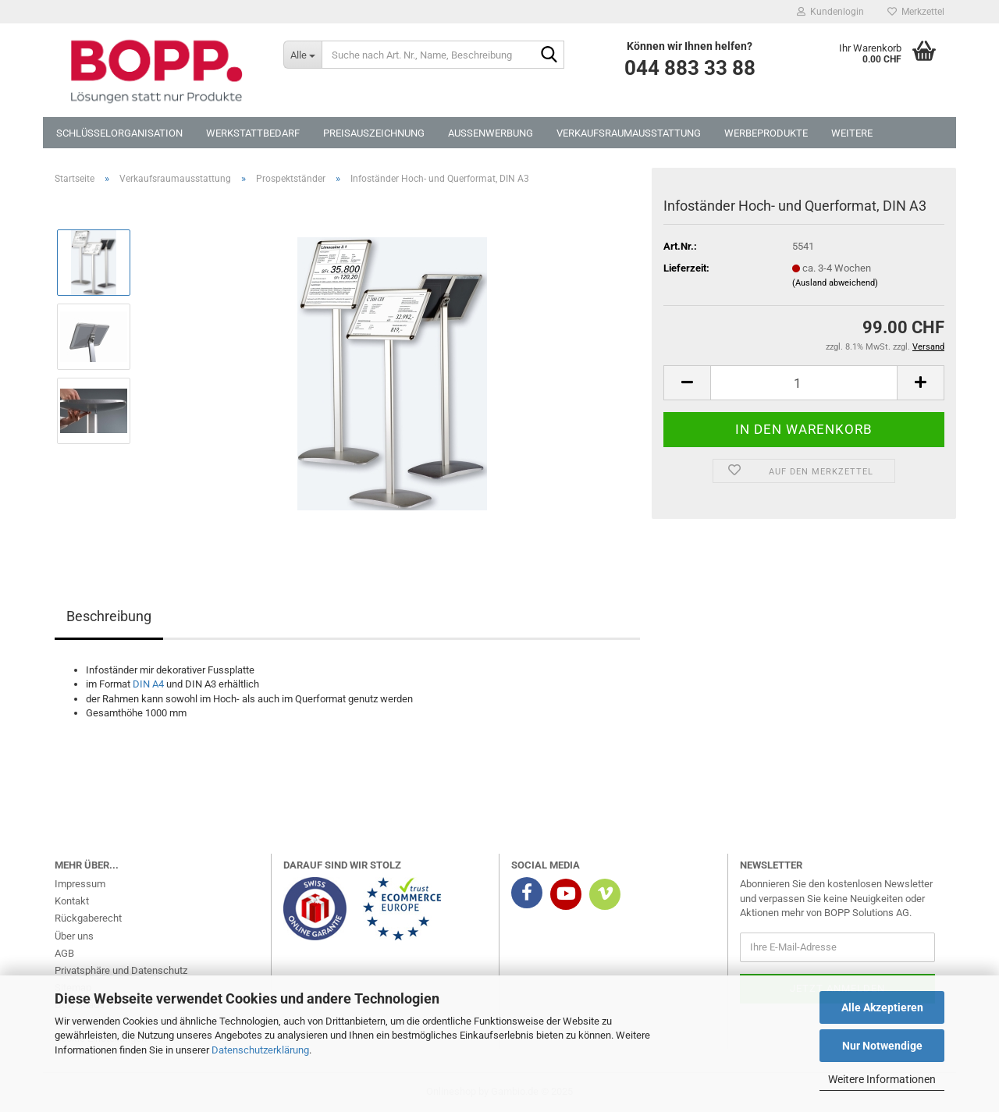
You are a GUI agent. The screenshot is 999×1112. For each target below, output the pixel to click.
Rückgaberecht (88, 918)
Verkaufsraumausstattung (628, 133)
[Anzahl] (804, 382)
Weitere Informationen (882, 1079)
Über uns (74, 936)
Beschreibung (108, 616)
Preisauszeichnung (374, 133)
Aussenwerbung (490, 133)
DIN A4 (148, 684)
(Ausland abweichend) (835, 283)
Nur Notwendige (882, 1045)
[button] (686, 382)
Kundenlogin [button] (830, 11)
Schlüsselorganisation (119, 133)
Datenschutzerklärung (260, 1050)
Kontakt (72, 901)
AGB (64, 953)
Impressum (80, 884)
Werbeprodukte (766, 133)
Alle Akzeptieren (882, 1007)
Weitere (852, 133)
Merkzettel (915, 11)
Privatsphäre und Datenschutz (121, 970)
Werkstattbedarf (253, 133)
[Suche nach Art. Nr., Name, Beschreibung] (302, 55)
